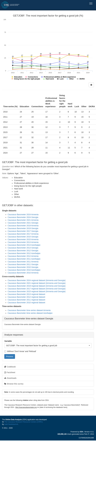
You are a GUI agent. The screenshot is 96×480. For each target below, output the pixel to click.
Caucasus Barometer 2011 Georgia (23, 264)
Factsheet (9, 372)
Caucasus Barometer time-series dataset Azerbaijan (30, 313)
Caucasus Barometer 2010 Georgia (23, 267)
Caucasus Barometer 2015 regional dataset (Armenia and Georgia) (36, 291)
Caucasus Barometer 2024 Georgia (23, 217)
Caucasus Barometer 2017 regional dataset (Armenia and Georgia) (36, 289)
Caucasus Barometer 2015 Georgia (23, 237)
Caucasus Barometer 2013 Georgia (23, 248)
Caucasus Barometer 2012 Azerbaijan (24, 253)
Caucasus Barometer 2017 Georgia (23, 231)
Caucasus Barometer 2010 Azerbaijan (24, 270)
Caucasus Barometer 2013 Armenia (23, 242)
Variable (8, 341)
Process (9, 356)
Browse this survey (13, 384)
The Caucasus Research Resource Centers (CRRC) (23, 422)
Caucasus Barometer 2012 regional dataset (26, 297)
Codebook (10, 367)
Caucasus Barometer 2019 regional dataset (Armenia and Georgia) (36, 286)
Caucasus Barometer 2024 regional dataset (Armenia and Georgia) (36, 280)
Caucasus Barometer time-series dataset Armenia (29, 310)
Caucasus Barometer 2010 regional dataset (26, 302)
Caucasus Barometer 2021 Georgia (23, 223)
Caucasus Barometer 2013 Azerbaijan (24, 245)
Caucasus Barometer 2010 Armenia (23, 273)
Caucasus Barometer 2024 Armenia (23, 214)
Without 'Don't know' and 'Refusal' (20, 351)
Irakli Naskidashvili (11, 424)
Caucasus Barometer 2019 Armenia (23, 225)
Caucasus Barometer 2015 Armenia (23, 239)
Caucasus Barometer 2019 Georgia (23, 228)
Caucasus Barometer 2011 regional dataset (26, 300)
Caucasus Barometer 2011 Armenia (23, 262)
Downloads (10, 378)
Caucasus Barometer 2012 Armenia (23, 256)
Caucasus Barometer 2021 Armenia (23, 220)
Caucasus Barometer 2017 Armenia (23, 234)
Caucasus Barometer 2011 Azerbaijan (24, 259)
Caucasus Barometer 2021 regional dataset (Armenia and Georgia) (36, 283)
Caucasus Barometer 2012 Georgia (23, 250)
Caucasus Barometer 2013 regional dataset (26, 294)
